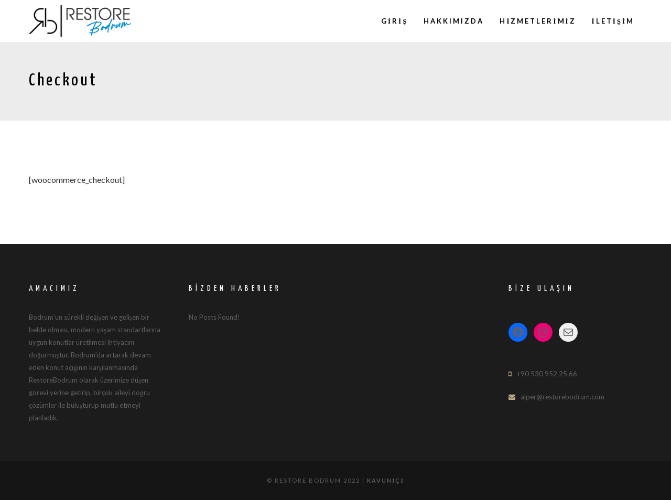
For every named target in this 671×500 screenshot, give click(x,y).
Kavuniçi (385, 480)
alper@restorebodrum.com (562, 397)
